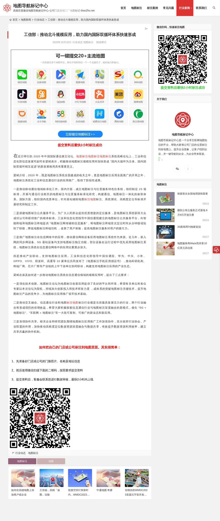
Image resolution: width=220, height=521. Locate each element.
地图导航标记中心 (30, 5)
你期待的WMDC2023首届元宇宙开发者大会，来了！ (136, 495)
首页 (123, 7)
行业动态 (39, 19)
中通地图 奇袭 (105, 490)
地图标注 (136, 7)
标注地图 (90, 199)
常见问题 (168, 7)
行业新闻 (184, 7)
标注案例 (152, 7)
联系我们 (201, 7)
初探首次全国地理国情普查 (192, 193)
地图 (51, 461)
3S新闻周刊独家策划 (189, 226)
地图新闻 (26, 19)
